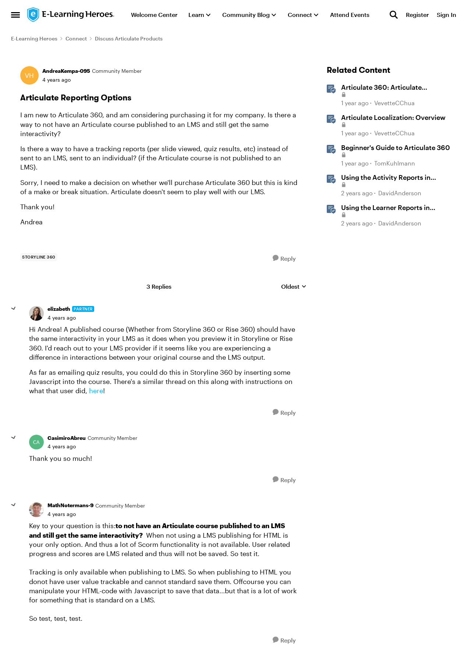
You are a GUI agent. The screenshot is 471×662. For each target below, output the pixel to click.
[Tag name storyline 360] (38, 257)
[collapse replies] (13, 308)
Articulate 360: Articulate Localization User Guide (381, 87)
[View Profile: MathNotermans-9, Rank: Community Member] (36, 509)
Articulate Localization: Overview (393, 117)
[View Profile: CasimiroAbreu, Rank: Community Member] (36, 442)
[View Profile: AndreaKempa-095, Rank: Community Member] (29, 75)
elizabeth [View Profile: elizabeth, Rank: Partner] (58, 309)
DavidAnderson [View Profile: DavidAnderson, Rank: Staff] (399, 192)
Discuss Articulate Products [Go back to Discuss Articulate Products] (129, 38)
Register (417, 14)
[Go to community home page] (71, 14)
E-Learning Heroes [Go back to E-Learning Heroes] (34, 38)
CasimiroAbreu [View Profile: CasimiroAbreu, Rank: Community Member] (66, 438)
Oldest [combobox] (294, 287)
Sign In (446, 14)
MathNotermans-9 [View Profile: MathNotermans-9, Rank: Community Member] (70, 505)
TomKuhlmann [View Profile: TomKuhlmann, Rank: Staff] (394, 163)
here (96, 391)
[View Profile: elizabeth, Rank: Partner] (36, 313)
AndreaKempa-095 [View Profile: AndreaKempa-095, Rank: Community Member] (66, 71)
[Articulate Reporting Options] (61, 317)
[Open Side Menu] (15, 14)
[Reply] (284, 258)
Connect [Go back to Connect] (76, 38)
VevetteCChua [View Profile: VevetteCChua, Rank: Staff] (394, 103)
